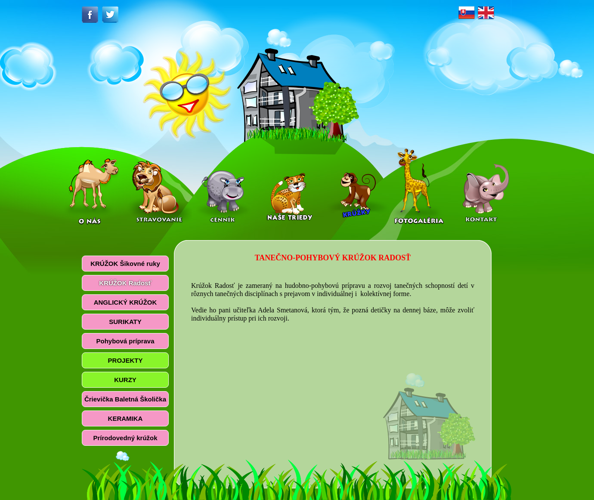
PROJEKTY (125, 360)
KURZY (125, 379)
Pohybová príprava (125, 341)
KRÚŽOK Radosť (125, 283)
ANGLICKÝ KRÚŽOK (125, 302)
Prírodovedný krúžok (125, 437)
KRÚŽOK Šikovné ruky (125, 263)
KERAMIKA (125, 418)
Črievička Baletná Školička (125, 399)
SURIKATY (125, 321)
